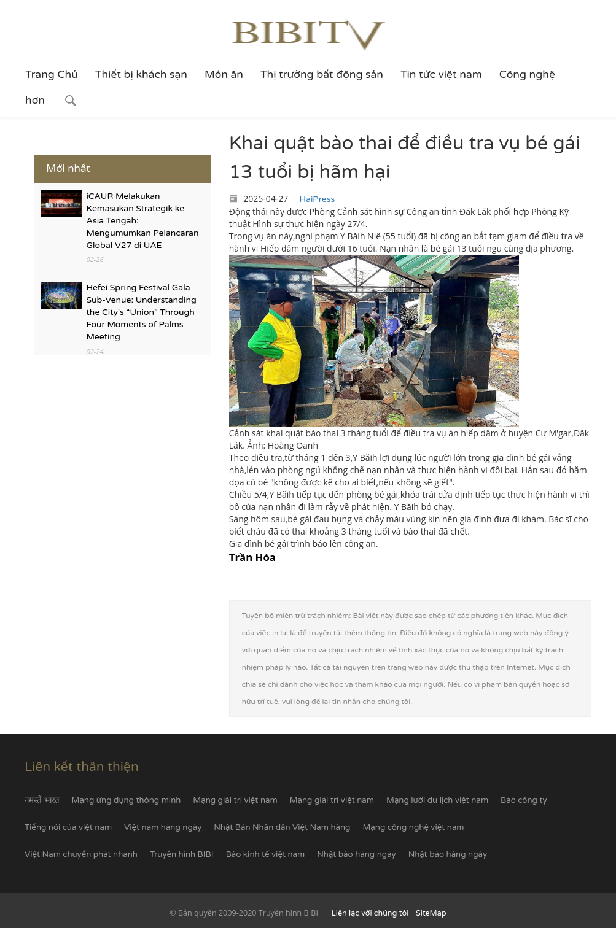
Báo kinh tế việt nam (265, 854)
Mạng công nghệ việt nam (413, 827)
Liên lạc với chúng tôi (370, 913)
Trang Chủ (51, 75)
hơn (35, 101)
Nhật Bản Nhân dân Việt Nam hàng (282, 827)
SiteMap (431, 913)
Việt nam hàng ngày (162, 827)
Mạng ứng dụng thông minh (126, 800)
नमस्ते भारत (42, 800)
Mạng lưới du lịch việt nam (437, 800)
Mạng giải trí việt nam (235, 800)
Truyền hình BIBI (182, 854)
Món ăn (224, 75)
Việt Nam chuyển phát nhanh (81, 854)
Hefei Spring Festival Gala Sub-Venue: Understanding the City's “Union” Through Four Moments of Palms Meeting (142, 312)
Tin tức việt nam (441, 75)
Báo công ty (524, 800)
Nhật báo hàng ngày (356, 854)
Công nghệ (527, 75)
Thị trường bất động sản (321, 75)
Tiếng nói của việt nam (68, 827)
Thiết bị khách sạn (141, 75)
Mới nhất (68, 168)
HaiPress (317, 199)
